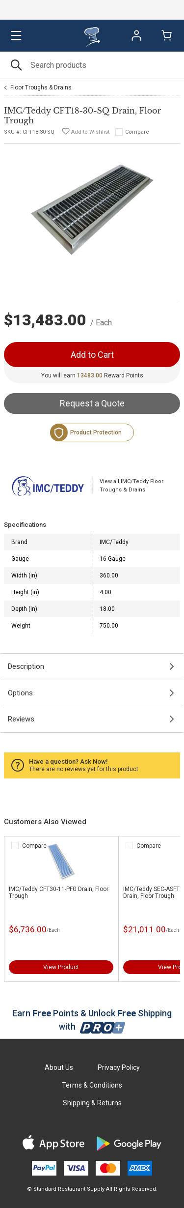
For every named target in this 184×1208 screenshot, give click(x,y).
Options (20, 693)
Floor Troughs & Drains (41, 87)
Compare (137, 132)
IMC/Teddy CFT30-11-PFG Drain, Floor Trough (58, 892)
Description (26, 666)
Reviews (21, 719)
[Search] (92, 65)
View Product (61, 967)
